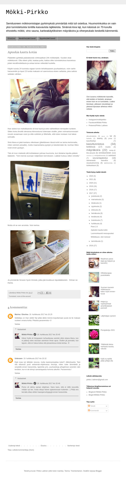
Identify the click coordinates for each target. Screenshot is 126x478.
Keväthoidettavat (27, 39)
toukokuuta (95, 220)
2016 (91, 246)
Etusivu (11, 39)
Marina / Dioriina (21, 314)
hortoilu (89, 138)
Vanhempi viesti (73, 446)
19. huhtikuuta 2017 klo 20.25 (40, 314)
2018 (91, 190)
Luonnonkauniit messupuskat (102, 233)
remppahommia (99, 155)
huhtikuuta (95, 224)
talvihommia (108, 163)
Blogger (99, 471)
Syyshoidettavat (48, 39)
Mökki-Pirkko (27, 12)
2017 (91, 193)
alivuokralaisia (91, 136)
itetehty (100, 138)
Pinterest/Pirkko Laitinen (98, 125)
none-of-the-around (23, 296)
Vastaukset (21, 329)
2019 (91, 186)
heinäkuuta (95, 213)
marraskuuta (96, 199)
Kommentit (93, 411)
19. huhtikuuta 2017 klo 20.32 (34, 358)
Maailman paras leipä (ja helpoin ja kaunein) (108, 261)
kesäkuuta (95, 217)
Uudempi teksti (14, 446)
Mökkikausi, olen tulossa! (100, 237)
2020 (91, 183)
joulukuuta (95, 196)
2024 (91, 176)
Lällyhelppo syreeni (108, 316)
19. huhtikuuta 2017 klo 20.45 (48, 335)
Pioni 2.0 (94, 227)
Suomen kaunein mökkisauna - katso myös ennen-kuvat (108, 290)
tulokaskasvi (91, 165)
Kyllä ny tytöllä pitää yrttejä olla (107, 360)
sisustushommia (92, 163)
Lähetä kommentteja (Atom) (23, 450)
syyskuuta (95, 206)
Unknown (19, 358)
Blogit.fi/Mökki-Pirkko (97, 395)
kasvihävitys (91, 141)
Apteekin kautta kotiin (99, 230)
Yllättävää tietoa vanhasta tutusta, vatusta (107, 346)
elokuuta (94, 210)
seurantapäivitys (100, 158)
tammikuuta (96, 241)
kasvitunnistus (95, 143)
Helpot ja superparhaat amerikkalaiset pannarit (106, 305)
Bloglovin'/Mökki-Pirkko (98, 392)
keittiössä (90, 147)
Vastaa (17, 324)
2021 (91, 179)
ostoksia (89, 155)
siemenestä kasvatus (97, 160)
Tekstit (91, 406)
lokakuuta (95, 203)
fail (111, 136)
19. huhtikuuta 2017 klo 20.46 (48, 383)
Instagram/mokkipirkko (97, 120)
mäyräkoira (93, 150)
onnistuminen (105, 153)
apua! (103, 136)
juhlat (110, 138)
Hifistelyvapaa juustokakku (106, 274)
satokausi (112, 155)
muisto (107, 147)
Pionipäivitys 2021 (108, 330)
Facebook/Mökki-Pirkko (98, 123)
